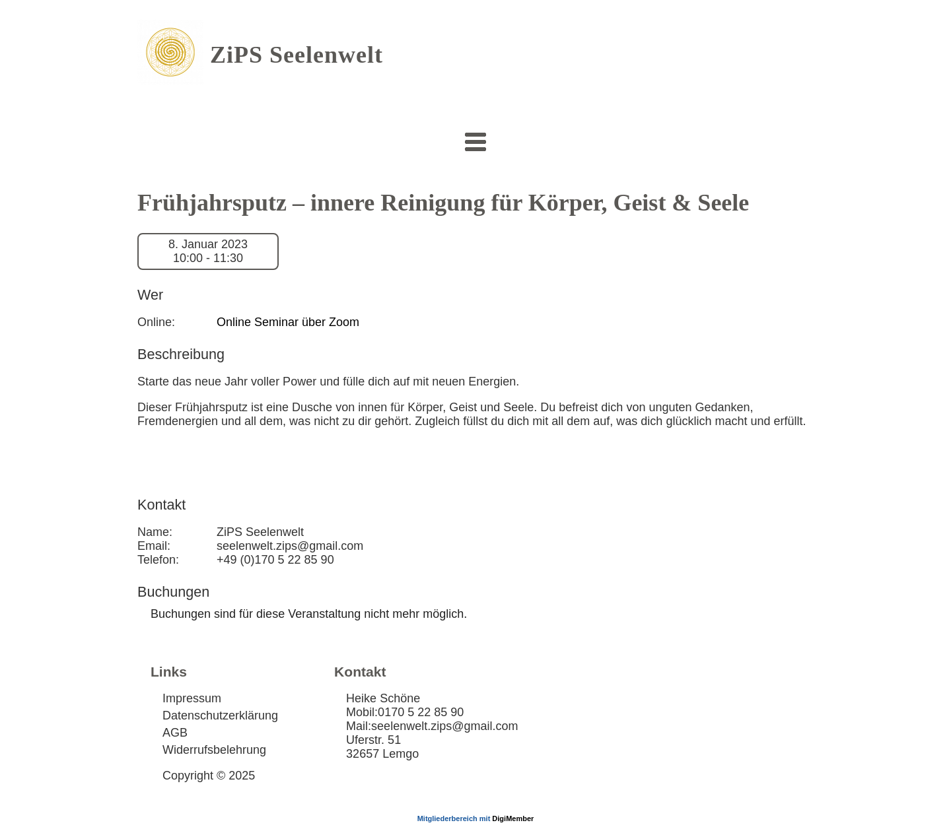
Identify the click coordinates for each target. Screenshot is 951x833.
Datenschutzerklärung (220, 715)
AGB (175, 732)
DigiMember (513, 818)
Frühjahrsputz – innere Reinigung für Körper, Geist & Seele (443, 202)
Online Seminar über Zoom (288, 322)
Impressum (191, 698)
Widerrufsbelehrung (214, 749)
